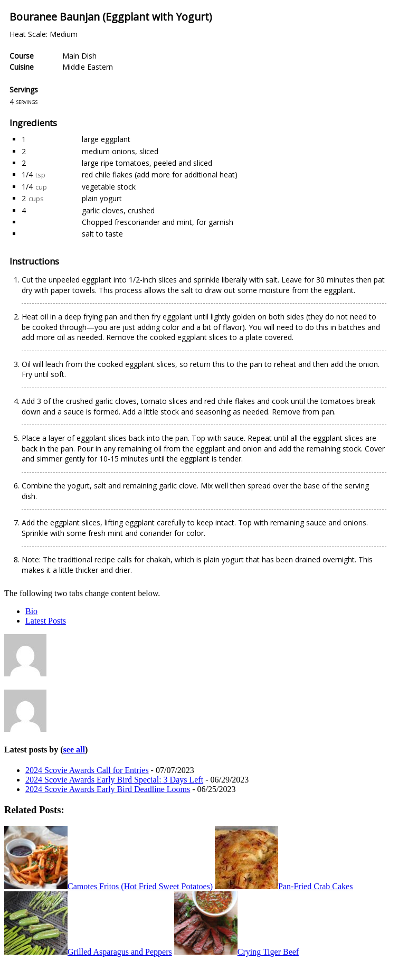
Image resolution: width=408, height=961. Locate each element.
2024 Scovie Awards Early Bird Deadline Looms (107, 789)
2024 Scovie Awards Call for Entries (87, 770)
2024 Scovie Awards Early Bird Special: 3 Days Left (114, 779)
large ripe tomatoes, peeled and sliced (147, 163)
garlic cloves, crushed (118, 210)
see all (74, 749)
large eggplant (106, 139)
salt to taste (102, 234)
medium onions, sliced (120, 151)
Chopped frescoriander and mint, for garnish (157, 222)
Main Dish (79, 56)
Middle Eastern (87, 67)
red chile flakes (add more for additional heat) (160, 174)
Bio (31, 611)
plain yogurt (102, 198)
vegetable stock (109, 187)
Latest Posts (45, 620)
